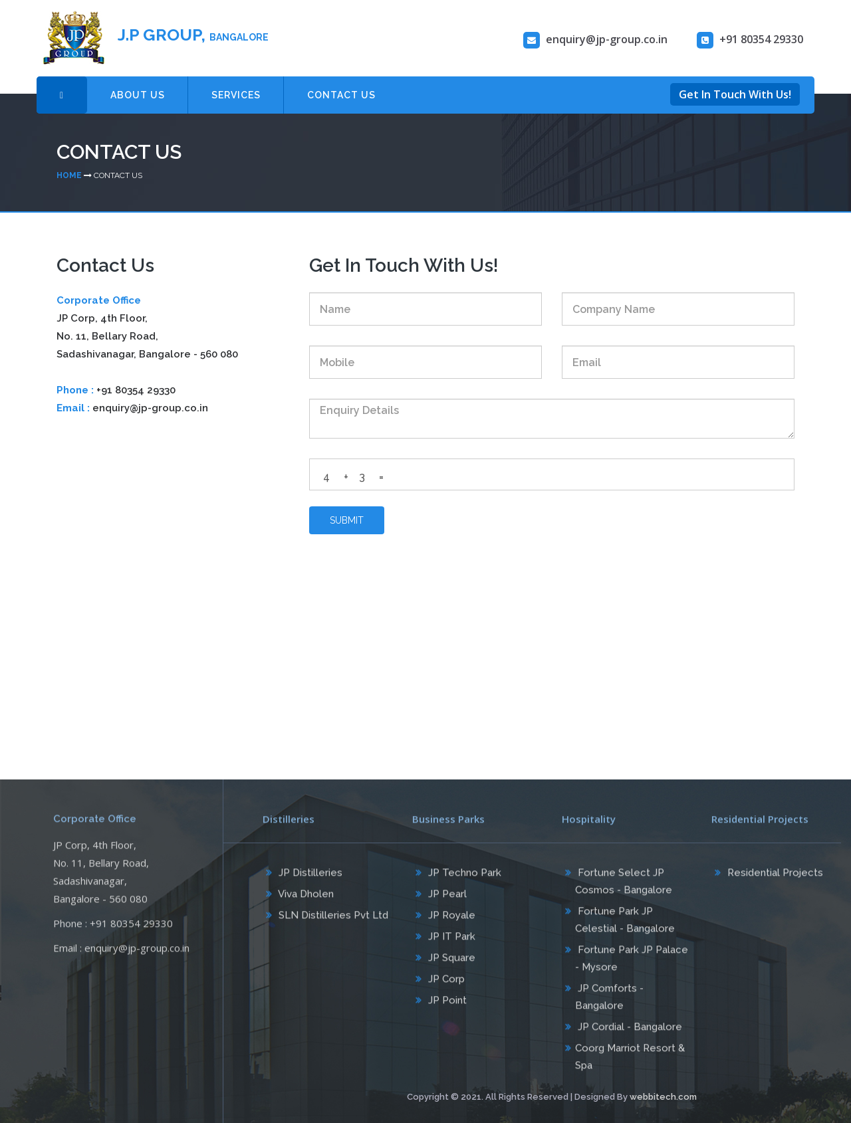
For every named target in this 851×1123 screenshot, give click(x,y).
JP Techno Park (463, 877)
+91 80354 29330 (136, 390)
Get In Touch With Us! (735, 94)
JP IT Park (450, 941)
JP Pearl (446, 898)
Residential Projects (774, 877)
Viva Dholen (305, 898)
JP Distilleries (309, 877)
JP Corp (445, 983)
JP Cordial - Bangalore (628, 1031)
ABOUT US (137, 95)
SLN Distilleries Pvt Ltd (332, 920)
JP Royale (450, 920)
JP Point (446, 1005)
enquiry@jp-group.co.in (150, 408)
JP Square (450, 962)
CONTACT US (341, 95)
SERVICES (236, 95)
